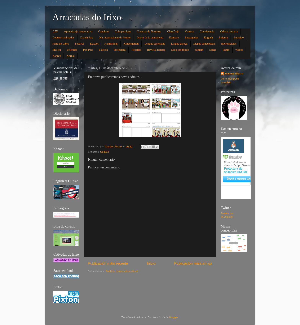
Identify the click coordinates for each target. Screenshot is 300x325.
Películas (72, 49)
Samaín (199, 49)
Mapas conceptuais (204, 43)
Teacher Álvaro (234, 73)
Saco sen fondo (180, 49)
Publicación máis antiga (193, 263)
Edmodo (174, 37)
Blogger (173, 317)
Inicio (151, 263)
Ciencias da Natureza (149, 31)
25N (55, 31)
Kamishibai (110, 43)
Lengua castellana (154, 43)
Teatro (225, 49)
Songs (212, 49)
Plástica (103, 49)
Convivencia (207, 31)
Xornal (71, 55)
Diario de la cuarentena (150, 37)
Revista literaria (156, 49)
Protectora (120, 49)
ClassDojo (173, 31)
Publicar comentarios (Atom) (122, 271)
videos (239, 49)
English (208, 37)
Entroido (239, 37)
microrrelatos (228, 43)
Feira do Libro (60, 43)
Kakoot (94, 43)
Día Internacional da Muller (115, 37)
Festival (79, 43)
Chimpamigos (123, 31)
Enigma (223, 37)
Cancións (103, 31)
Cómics (189, 31)
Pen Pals (88, 49)
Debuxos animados (63, 37)
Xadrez (56, 55)
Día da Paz (86, 37)
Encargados (191, 37)
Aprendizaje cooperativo (78, 31)
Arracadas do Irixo (86, 17)
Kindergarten (131, 43)
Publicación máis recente (108, 263)
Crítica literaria (229, 31)
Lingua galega (179, 43)
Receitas (136, 49)
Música (56, 49)
